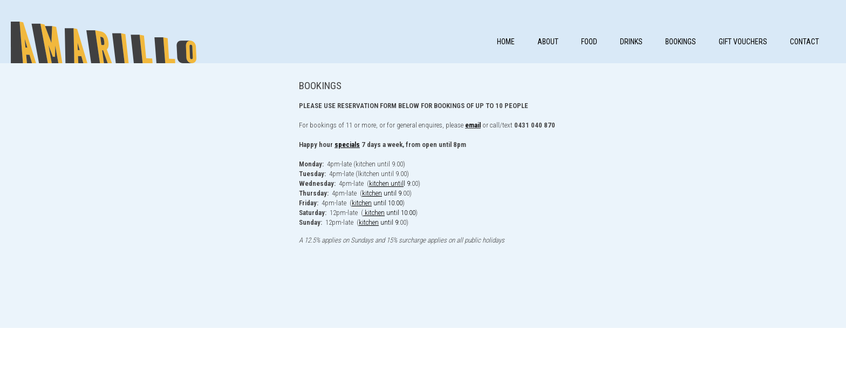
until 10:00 (377, 203)
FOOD (589, 41)
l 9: (390, 183)
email (473, 125)
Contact (804, 41)
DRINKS (631, 41)
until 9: (379, 222)
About (547, 41)
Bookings (680, 41)
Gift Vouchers (743, 41)
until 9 (381, 193)
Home (506, 41)
